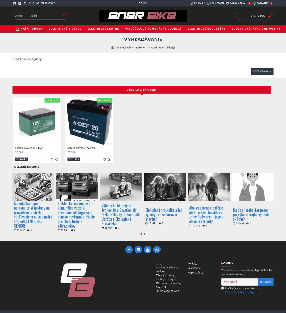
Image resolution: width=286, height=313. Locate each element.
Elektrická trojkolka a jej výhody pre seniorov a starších (163, 214)
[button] (141, 234)
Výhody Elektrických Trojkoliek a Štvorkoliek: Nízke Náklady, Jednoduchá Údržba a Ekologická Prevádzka (121, 214)
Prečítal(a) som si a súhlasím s (240, 290)
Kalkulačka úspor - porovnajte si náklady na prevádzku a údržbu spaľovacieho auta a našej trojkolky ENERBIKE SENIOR (33, 214)
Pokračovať (260, 71)
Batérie (140, 47)
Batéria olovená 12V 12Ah (29, 148)
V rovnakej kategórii (141, 90)
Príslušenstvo (125, 47)
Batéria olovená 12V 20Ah (81, 148)
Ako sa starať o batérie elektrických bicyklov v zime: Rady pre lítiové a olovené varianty (206, 214)
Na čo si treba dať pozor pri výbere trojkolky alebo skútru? (251, 214)
